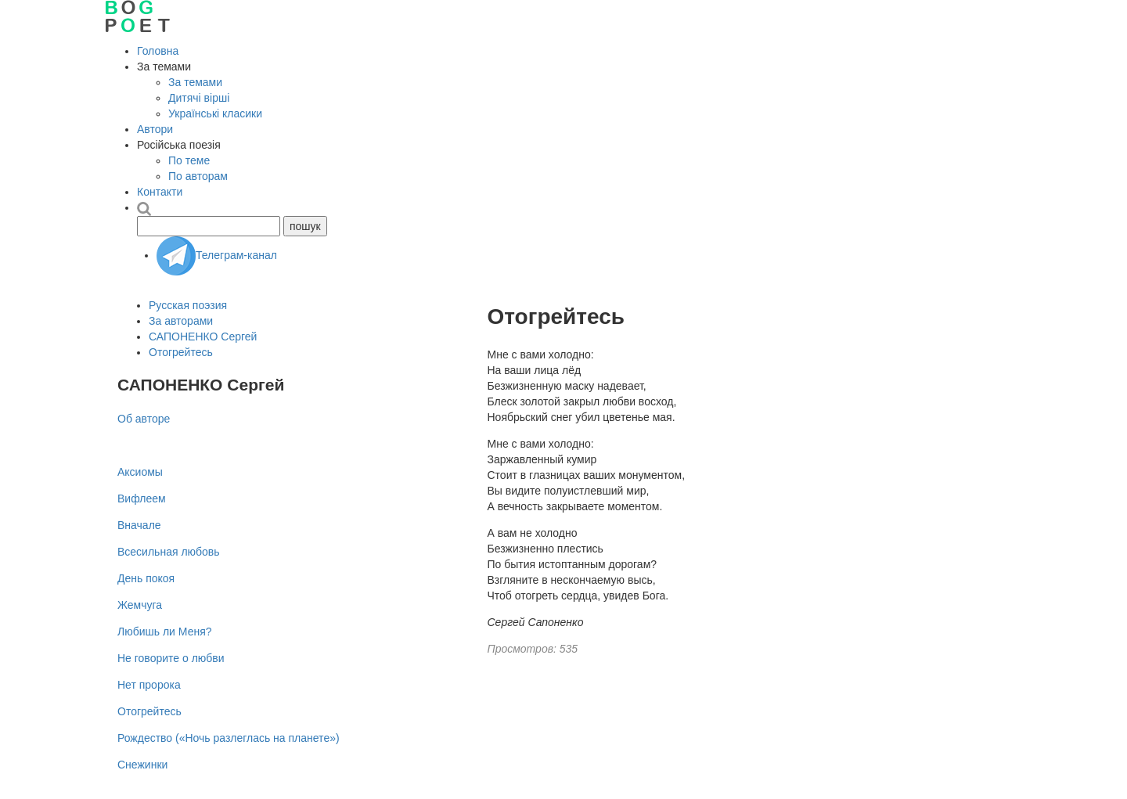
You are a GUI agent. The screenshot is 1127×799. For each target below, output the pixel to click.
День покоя (146, 578)
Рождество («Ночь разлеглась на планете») (228, 738)
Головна (157, 51)
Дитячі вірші (198, 98)
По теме (189, 160)
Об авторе (143, 418)
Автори (155, 129)
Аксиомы (140, 472)
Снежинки (142, 764)
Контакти (159, 191)
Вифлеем (141, 498)
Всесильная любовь (168, 551)
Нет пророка (149, 684)
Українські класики (215, 113)
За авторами (181, 321)
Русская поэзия (188, 305)
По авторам (198, 176)
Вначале (139, 525)
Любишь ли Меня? (164, 631)
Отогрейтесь (181, 352)
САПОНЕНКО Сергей (203, 336)
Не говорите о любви (171, 658)
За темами (195, 82)
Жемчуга (139, 605)
